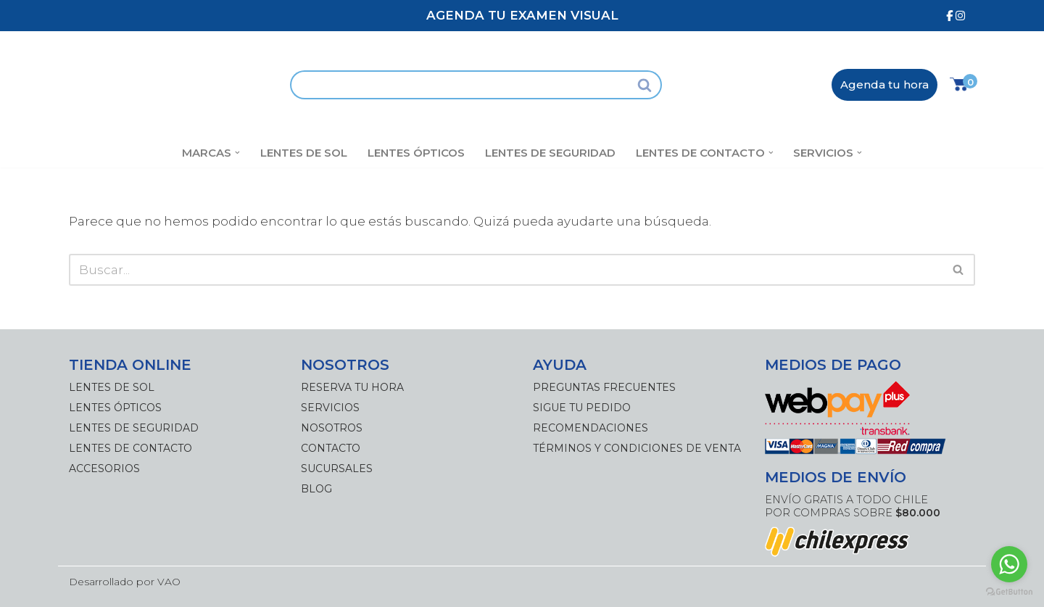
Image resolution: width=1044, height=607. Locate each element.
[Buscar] (459, 84)
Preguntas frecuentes (604, 387)
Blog (316, 488)
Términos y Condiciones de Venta (637, 448)
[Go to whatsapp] (1009, 564)
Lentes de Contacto (130, 448)
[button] (237, 152)
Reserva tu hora (352, 387)
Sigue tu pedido (582, 407)
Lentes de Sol (303, 153)
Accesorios (104, 468)
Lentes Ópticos (416, 153)
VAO (169, 581)
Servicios (330, 407)
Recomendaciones (590, 427)
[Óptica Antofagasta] (168, 84)
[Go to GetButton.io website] (1009, 592)
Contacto (330, 448)
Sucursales (337, 468)
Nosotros (331, 427)
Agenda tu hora (884, 84)
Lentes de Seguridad (550, 153)
